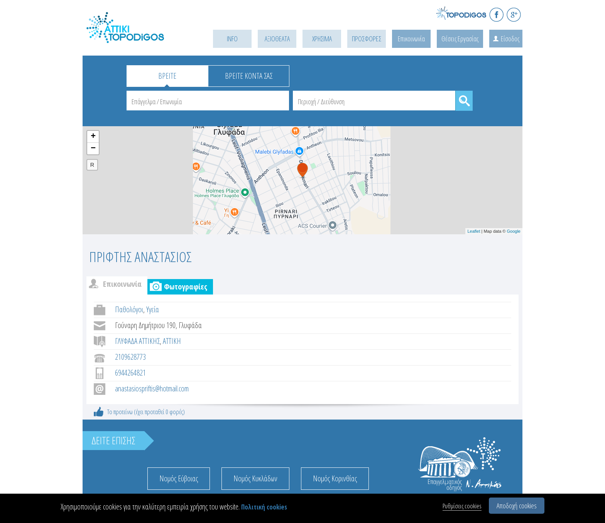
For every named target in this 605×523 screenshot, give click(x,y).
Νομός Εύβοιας (178, 478)
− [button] (93, 148)
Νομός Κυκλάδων (255, 478)
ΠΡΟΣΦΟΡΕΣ (366, 38)
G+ (513, 14)
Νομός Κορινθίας (335, 478)
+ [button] (93, 136)
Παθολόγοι (129, 309)
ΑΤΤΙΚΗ (172, 341)
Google (514, 231)
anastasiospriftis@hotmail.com (152, 388)
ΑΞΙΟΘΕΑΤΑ (277, 38)
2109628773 (130, 357)
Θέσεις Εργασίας (459, 38)
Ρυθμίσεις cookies (462, 505)
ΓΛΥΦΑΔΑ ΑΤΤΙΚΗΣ (137, 341)
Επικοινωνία (411, 38)
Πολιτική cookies (264, 507)
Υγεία (152, 309)
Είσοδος (510, 38)
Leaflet (473, 231)
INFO (232, 38)
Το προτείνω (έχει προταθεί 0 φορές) (146, 411)
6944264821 (130, 372)
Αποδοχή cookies (517, 506)
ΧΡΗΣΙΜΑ (322, 38)
